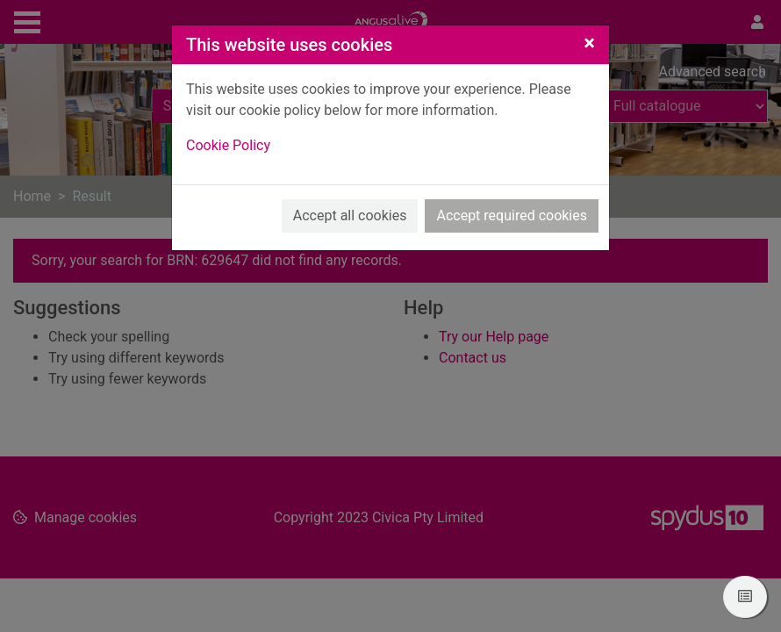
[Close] (589, 43)
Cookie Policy (228, 145)
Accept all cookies (350, 215)
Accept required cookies (511, 215)
